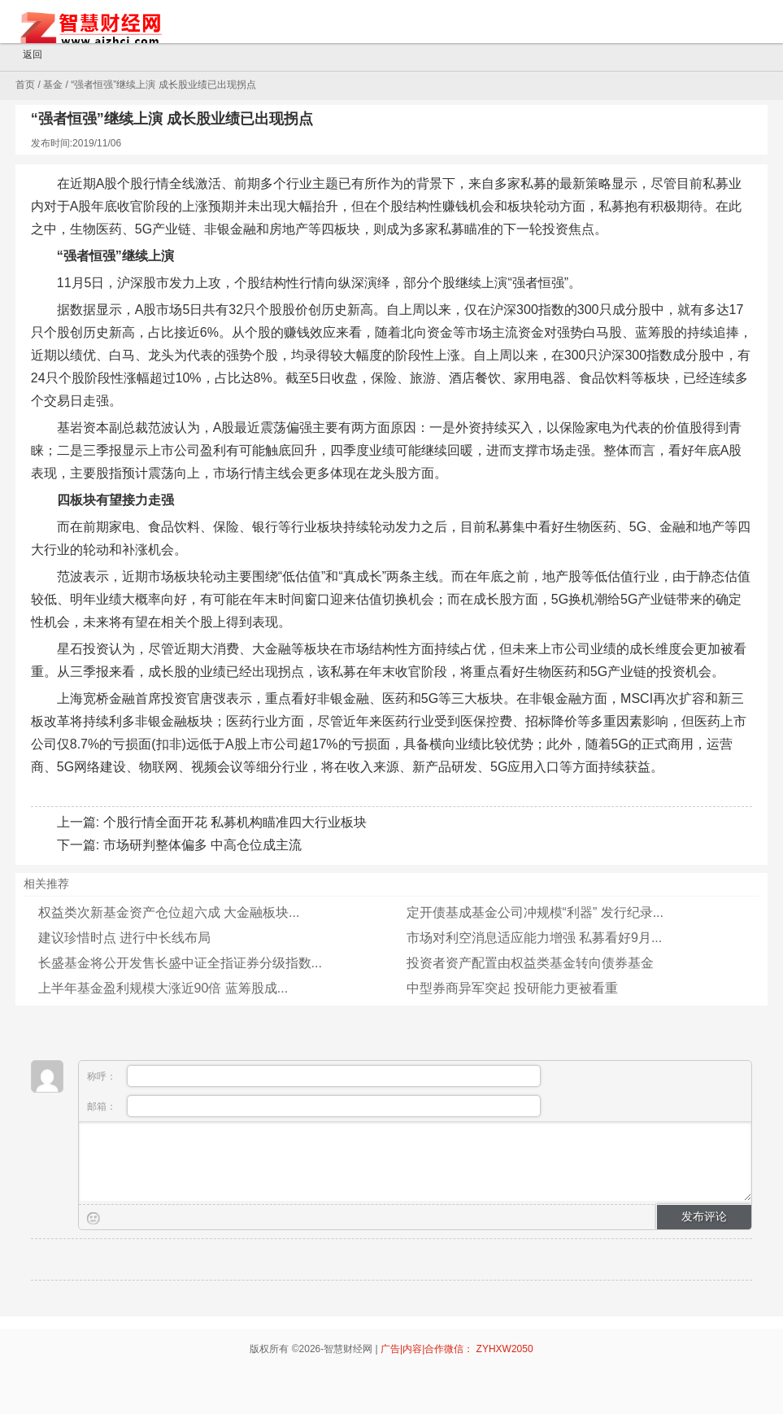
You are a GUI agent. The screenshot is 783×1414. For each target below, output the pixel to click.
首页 (25, 84)
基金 (53, 84)
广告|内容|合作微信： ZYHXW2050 (457, 1349)
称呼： (314, 1076)
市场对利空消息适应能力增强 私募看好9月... (535, 938)
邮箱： (314, 1106)
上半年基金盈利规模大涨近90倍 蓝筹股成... (163, 988)
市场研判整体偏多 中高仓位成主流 (202, 845)
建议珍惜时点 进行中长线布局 (124, 938)
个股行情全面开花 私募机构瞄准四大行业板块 (235, 822)
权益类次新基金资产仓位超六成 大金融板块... (169, 912)
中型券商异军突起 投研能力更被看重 (512, 988)
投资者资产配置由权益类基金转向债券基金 (530, 963)
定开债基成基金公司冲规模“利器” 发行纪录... (535, 912)
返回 (25, 55)
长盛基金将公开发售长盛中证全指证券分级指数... (180, 963)
